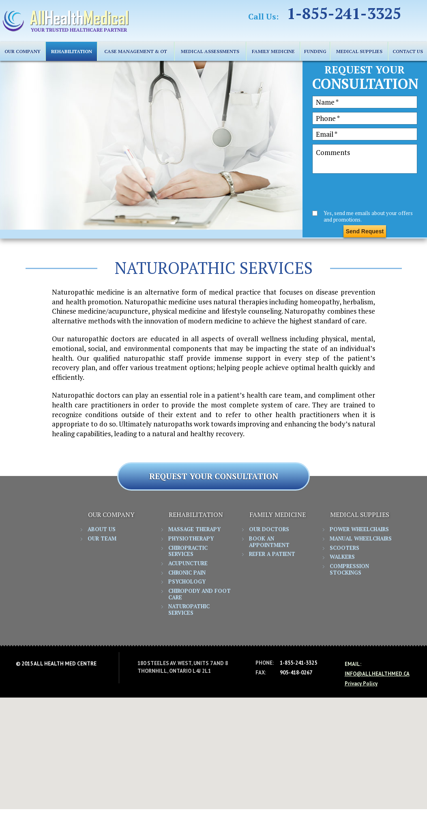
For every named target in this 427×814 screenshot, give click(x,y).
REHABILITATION (71, 51)
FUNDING (315, 51)
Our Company (22, 51)
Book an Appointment (269, 542)
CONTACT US (408, 51)
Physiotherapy (191, 539)
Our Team (102, 539)
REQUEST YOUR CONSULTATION (213, 476)
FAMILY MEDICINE (273, 51)
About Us (102, 529)
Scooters (344, 548)
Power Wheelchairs (359, 529)
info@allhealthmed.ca (377, 673)
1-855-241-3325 (344, 13)
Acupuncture (188, 563)
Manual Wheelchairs (361, 539)
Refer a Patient (272, 554)
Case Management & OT (135, 51)
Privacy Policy (361, 683)
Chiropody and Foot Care (199, 594)
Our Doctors (269, 529)
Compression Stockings (349, 569)
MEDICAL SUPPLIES (359, 51)
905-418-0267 (296, 673)
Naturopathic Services (189, 609)
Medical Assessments (210, 51)
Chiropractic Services (188, 551)
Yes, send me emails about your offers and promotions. (368, 216)
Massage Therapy (194, 529)
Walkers (342, 557)
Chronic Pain (187, 573)
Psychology (187, 582)
